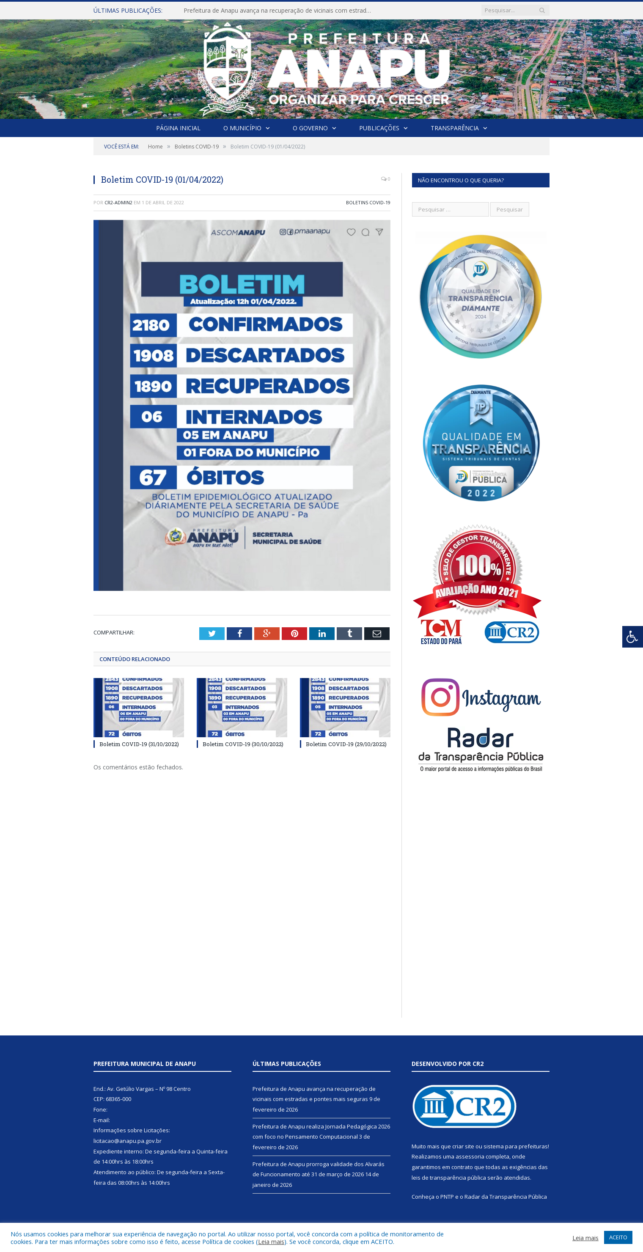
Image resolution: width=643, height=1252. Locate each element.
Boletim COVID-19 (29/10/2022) (346, 744)
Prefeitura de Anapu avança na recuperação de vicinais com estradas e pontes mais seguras (281, 10)
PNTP (447, 1196)
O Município (242, 128)
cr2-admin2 (118, 202)
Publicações (379, 128)
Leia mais (271, 1241)
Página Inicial (178, 128)
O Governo (310, 128)
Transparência (455, 128)
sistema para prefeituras (516, 1146)
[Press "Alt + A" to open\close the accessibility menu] (632, 637)
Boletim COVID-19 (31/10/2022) (139, 744)
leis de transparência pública (449, 1177)
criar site (463, 1146)
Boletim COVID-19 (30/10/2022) (243, 744)
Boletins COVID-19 (368, 202)
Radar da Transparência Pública (505, 1196)
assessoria (470, 1156)
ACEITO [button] (618, 1237)
